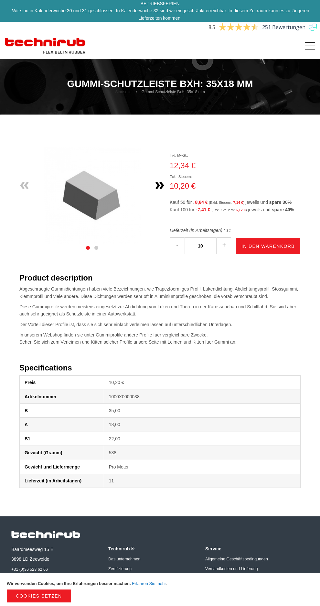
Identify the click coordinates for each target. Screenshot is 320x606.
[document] (160, 589)
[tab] (88, 248)
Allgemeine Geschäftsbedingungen (236, 559)
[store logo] (45, 46)
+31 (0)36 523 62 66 (29, 569)
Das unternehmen (124, 559)
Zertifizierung (120, 569)
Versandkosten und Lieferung (231, 569)
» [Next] (160, 184)
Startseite (123, 92)
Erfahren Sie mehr (149, 583)
